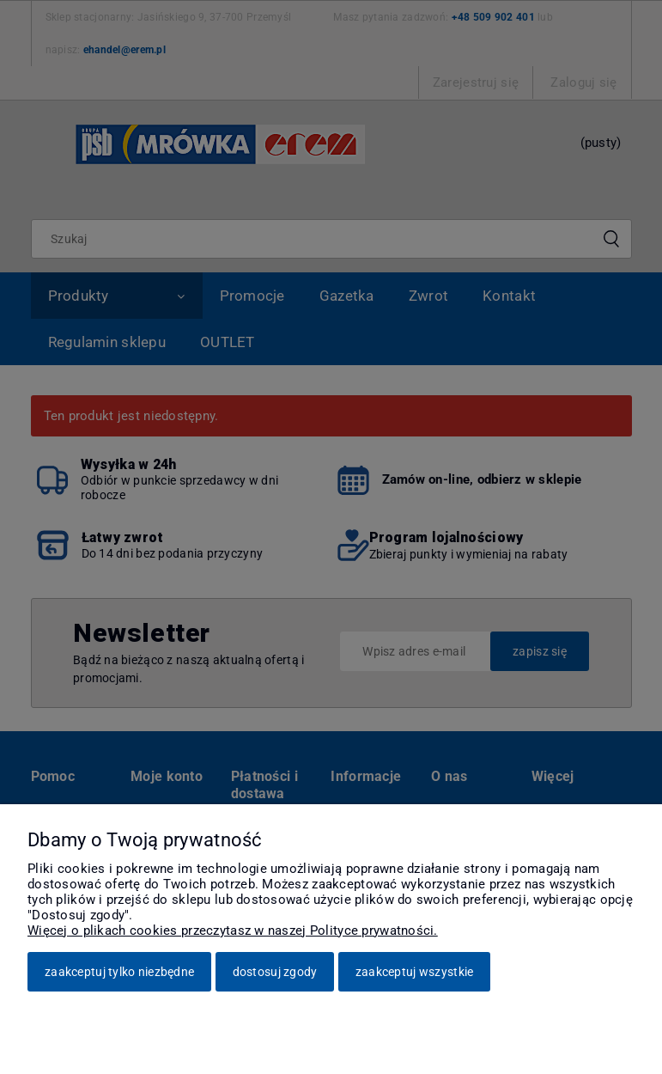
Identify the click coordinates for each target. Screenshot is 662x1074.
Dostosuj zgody (275, 972)
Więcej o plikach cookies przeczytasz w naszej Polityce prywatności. (232, 930)
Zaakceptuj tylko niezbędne (119, 972)
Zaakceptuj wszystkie (414, 972)
